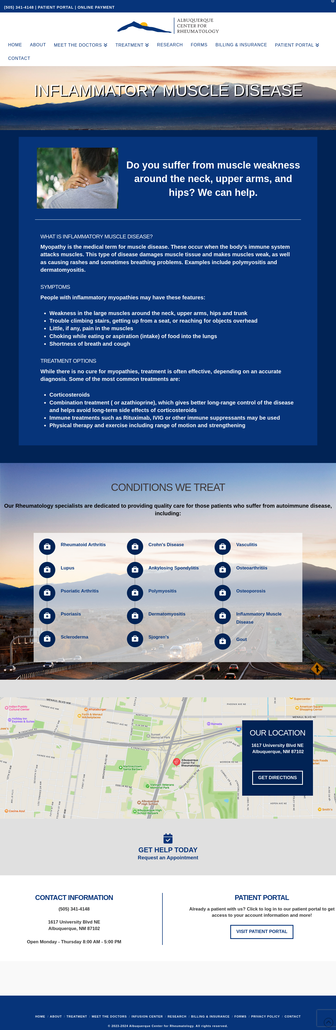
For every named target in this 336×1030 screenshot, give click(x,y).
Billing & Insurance (210, 1016)
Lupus (67, 568)
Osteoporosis (250, 591)
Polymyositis (163, 591)
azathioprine (137, 403)
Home (40, 1016)
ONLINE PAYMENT (96, 7)
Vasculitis (246, 544)
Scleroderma (74, 637)
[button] (331, 5)
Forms (240, 1016)
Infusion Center (147, 1016)
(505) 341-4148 (19, 7)
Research (177, 1016)
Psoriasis (71, 614)
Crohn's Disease (166, 544)
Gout (241, 639)
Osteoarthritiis (251, 568)
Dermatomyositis (167, 614)
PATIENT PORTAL (55, 7)
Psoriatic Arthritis (80, 591)
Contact (292, 1016)
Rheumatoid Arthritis (83, 544)
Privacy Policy (265, 1016)
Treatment (76, 1016)
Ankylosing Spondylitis (174, 568)
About (56, 1016)
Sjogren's (159, 637)
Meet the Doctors (109, 1016)
